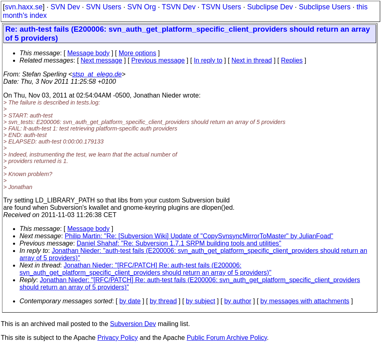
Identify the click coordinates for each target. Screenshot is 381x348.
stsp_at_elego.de (97, 74)
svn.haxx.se (24, 7)
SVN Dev (65, 7)
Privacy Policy (117, 337)
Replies (292, 60)
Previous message (158, 60)
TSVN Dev (179, 7)
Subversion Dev (133, 323)
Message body (88, 53)
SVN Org (141, 7)
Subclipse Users (325, 7)
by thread (163, 301)
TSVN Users (221, 7)
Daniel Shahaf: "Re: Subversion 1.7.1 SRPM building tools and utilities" (179, 243)
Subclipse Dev (270, 7)
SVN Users (103, 7)
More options (138, 53)
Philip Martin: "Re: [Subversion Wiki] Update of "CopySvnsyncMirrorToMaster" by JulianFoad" (199, 236)
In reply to (208, 60)
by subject (200, 301)
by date (129, 301)
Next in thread (251, 60)
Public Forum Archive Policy (227, 337)
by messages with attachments (304, 301)
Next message (101, 60)
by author (237, 301)
